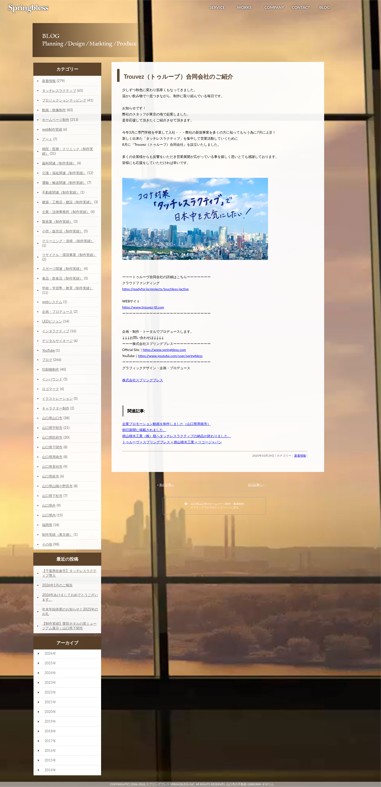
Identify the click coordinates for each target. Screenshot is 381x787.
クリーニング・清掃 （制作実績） (68, 241)
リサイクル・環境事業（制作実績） (69, 255)
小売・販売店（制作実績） (62, 231)
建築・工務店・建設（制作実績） (67, 202)
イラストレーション (57, 398)
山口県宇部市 (52, 428)
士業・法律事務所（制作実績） (66, 212)
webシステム (52, 302)
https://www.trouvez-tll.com (143, 307)
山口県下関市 (52, 447)
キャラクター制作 (55, 408)
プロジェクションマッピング (64, 100)
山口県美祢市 (52, 466)
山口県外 (49, 505)
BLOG (324, 7)
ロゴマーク (50, 389)
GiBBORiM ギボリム (260, 784)
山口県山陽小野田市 (57, 486)
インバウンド (52, 379)
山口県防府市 (52, 437)
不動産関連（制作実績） (60, 192)
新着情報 (300, 455)
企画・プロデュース (57, 311)
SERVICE (217, 7)
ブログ (47, 360)
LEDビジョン (52, 321)
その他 (47, 544)
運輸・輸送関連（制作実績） (64, 182)
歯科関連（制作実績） (59, 163)
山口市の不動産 (236, 784)
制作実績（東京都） (57, 534)
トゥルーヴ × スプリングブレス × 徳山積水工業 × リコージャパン (172, 442)
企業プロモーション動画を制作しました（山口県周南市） (166, 424)
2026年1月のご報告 (57, 585)
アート (47, 139)
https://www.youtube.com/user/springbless (170, 356)
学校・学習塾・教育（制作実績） (67, 288)
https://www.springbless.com (164, 350)
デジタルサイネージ (57, 341)
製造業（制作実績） (57, 221)
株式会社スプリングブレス (142, 380)
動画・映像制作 (54, 110)
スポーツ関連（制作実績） (62, 268)
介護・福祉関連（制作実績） (64, 173)
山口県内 (49, 515)
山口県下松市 (52, 496)
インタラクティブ (55, 331)
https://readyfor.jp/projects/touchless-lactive (155, 289)
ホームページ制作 (55, 120)
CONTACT (301, 7)
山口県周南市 (52, 457)
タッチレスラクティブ (59, 90)
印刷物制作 (50, 369)
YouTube (48, 350)
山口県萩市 (50, 476)
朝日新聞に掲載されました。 (144, 430)
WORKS (244, 7)
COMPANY (274, 7)
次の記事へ (255, 485)
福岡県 (47, 525)
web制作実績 (52, 129)
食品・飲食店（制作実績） (62, 278)
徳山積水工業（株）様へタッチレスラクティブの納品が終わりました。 (176, 436)
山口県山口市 (52, 418)
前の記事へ (166, 485)
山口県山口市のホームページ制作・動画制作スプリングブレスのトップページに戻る (214, 505)
